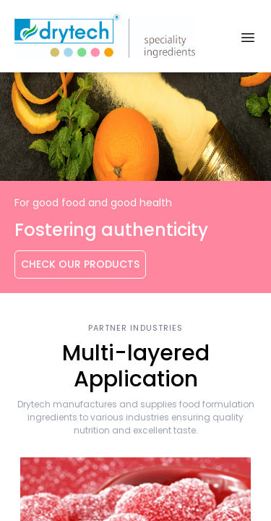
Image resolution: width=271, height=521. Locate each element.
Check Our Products (80, 264)
